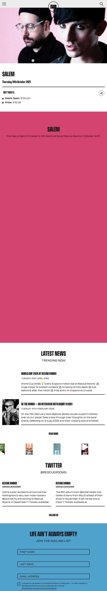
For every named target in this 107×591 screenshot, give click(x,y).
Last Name (27, 564)
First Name (27, 551)
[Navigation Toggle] (5, 4)
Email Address (29, 576)
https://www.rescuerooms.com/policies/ (39, 588)
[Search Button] (101, 4)
